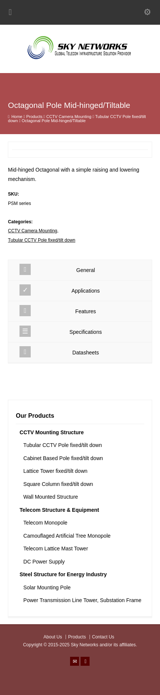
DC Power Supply (44, 562)
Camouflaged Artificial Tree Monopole (67, 536)
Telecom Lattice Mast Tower (55, 549)
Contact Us (103, 637)
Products (77, 637)
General (57, 269)
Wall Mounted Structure (50, 497)
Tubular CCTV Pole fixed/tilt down (41, 240)
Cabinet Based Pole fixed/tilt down (63, 458)
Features (57, 310)
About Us (52, 637)
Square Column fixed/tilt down (58, 484)
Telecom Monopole (45, 523)
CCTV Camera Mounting (32, 230)
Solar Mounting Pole (46, 587)
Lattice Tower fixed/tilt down (55, 471)
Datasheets (59, 351)
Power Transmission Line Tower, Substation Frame (82, 600)
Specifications (60, 331)
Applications (59, 290)
